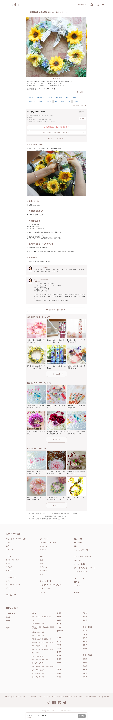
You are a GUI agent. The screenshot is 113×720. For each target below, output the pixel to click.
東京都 (34, 613)
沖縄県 (85, 677)
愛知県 (59, 662)
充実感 (76, 101)
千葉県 (59, 627)
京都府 (59, 677)
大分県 (85, 670)
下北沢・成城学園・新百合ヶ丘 (41, 639)
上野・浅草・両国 (37, 656)
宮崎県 (85, 673)
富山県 (59, 641)
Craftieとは (7, 696)
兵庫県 (85, 617)
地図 (82, 118)
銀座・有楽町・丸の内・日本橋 (41, 617)
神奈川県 (60, 631)
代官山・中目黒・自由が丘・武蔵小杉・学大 (43, 628)
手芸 (41, 556)
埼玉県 (59, 624)
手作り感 (49, 97)
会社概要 (106, 696)
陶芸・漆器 (78, 539)
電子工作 (77, 560)
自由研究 (41, 101)
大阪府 (85, 613)
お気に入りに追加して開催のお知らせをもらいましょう (64, 132)
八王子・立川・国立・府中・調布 (42, 642)
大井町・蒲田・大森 (38, 632)
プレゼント (32, 101)
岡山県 (85, 631)
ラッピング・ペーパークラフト (51, 585)
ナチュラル (40, 97)
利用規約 (65, 696)
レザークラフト (45, 581)
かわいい (31, 97)
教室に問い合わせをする (56, 310)
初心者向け (59, 97)
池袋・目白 (35, 653)
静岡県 (59, 659)
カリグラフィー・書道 (48, 542)
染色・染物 (78, 542)
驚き (56, 101)
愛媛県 (85, 648)
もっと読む (81, 92)
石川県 (59, 645)
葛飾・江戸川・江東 (38, 635)
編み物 (76, 582)
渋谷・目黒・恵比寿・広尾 (40, 659)
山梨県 (59, 648)
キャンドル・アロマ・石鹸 (15, 539)
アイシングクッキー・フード (84, 568)
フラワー (9, 556)
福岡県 (85, 659)
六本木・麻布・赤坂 (38, 673)
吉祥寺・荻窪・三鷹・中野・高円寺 (43, 666)
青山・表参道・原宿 (38, 677)
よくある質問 (32, 696)
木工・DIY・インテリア (82, 557)
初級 (67, 97)
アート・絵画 (45, 588)
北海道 (8, 617)
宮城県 (8, 621)
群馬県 (59, 620)
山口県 (85, 638)
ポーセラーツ (11, 595)
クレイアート (45, 539)
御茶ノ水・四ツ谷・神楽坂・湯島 (42, 649)
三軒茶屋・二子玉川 (38, 663)
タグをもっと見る (79, 105)
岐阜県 (59, 655)
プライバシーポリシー (77, 696)
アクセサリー (11, 577)
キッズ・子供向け (80, 564)
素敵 (62, 101)
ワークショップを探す (19, 696)
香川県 (85, 645)
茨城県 (59, 613)
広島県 (85, 634)
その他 (76, 592)
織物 (75, 546)
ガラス (42, 592)
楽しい (49, 101)
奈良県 (85, 620)
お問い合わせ (42, 696)
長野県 (59, 652)
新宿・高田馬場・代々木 (39, 646)
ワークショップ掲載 (54, 696)
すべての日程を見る (56, 138)
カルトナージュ (80, 578)
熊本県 (85, 666)
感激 (69, 101)
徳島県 (85, 641)
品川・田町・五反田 (38, 670)
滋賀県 (59, 673)
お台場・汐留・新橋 (38, 623)
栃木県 (59, 617)
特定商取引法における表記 (93, 696)
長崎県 (85, 662)
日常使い (75, 97)
